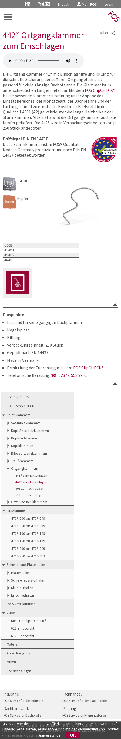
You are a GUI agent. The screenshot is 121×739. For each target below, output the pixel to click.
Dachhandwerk (16, 708)
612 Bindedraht (22, 636)
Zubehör (13, 612)
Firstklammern (17, 510)
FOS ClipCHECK (18, 397)
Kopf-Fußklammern (25, 438)
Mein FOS (87, 4)
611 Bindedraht (22, 628)
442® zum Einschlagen (31, 482)
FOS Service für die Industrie (23, 700)
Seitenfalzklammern (26, 423)
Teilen (107, 33)
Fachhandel (72, 694)
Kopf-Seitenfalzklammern (30, 430)
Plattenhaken (21, 572)
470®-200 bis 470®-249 (28, 548)
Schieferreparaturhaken (28, 580)
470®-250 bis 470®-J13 (28, 556)
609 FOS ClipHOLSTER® (28, 621)
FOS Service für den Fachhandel (84, 700)
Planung (69, 708)
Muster (11, 662)
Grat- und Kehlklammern (29, 502)
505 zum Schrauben (29, 488)
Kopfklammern (22, 446)
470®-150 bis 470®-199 (28, 541)
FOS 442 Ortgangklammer (43, 60)
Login (109, 4)
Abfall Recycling (18, 653)
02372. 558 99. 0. (73, 375)
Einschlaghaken (22, 595)
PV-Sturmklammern (21, 604)
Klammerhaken (22, 588)
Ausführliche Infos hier (64, 723)
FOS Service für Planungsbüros (84, 715)
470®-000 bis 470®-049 (28, 518)
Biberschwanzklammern (29, 453)
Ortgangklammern (24, 468)
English (63, 4)
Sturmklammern (19, 415)
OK (73, 735)
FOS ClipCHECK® (100, 90)
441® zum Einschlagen (31, 475)
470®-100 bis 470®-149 (28, 533)
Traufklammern (22, 461)
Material (12, 644)
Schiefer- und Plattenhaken (26, 564)
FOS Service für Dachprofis (22, 715)
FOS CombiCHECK (20, 406)
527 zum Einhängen (29, 495)
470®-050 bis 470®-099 (28, 526)
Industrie (11, 694)
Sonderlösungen (19, 671)
